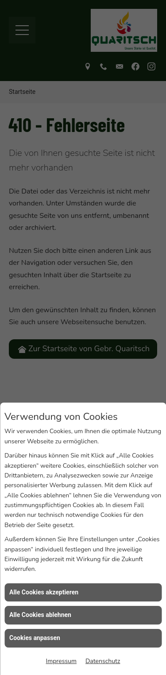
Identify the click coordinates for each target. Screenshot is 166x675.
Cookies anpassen (34, 656)
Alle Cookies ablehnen (40, 633)
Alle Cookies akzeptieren (43, 610)
